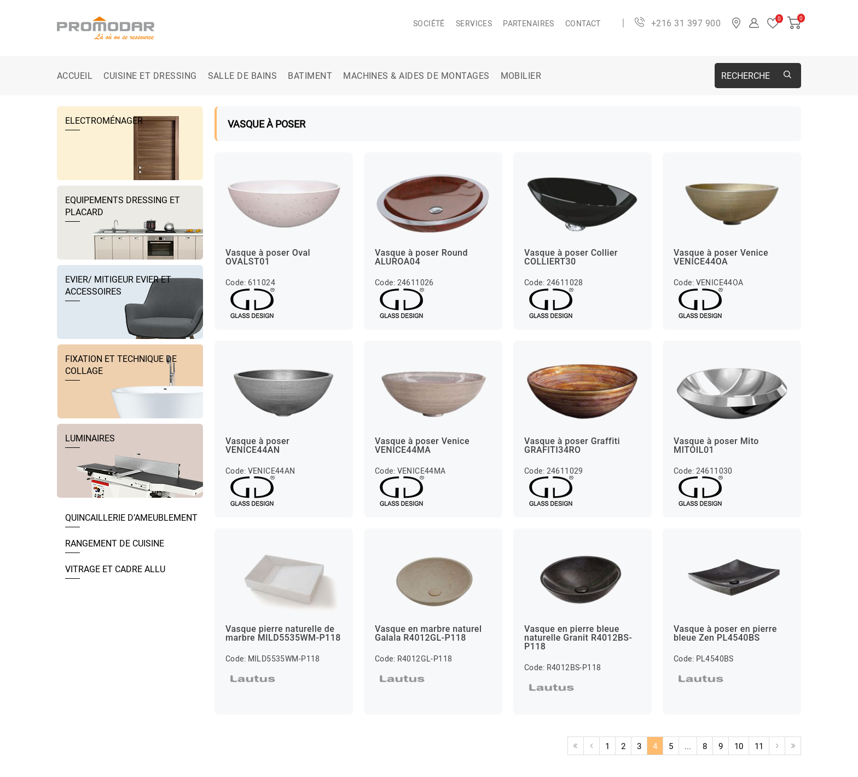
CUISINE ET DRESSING (149, 76)
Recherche (745, 76)
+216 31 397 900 (686, 23)
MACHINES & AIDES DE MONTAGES (416, 76)
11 (759, 745)
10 (738, 745)
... (688, 745)
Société (429, 23)
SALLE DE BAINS (242, 76)
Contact (583, 23)
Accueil (74, 76)
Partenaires (528, 23)
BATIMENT (310, 76)
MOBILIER (521, 76)
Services (474, 23)
